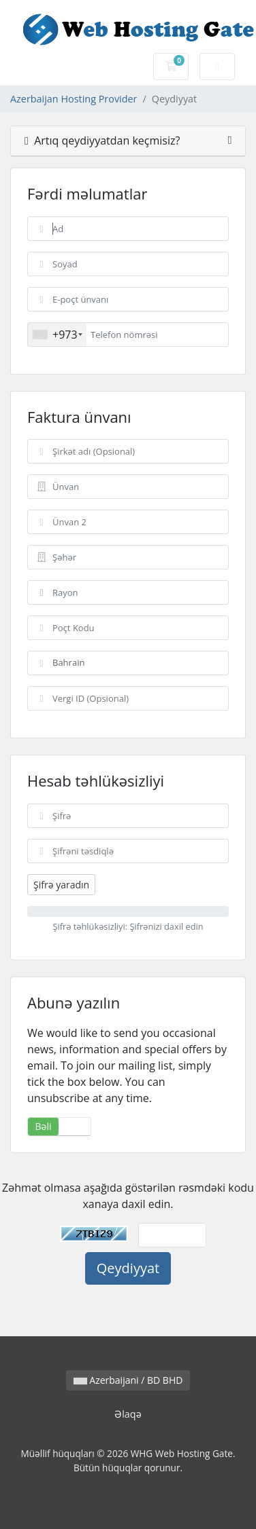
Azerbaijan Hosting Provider (73, 98)
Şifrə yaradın (61, 884)
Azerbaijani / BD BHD (128, 1380)
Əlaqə (128, 1414)
